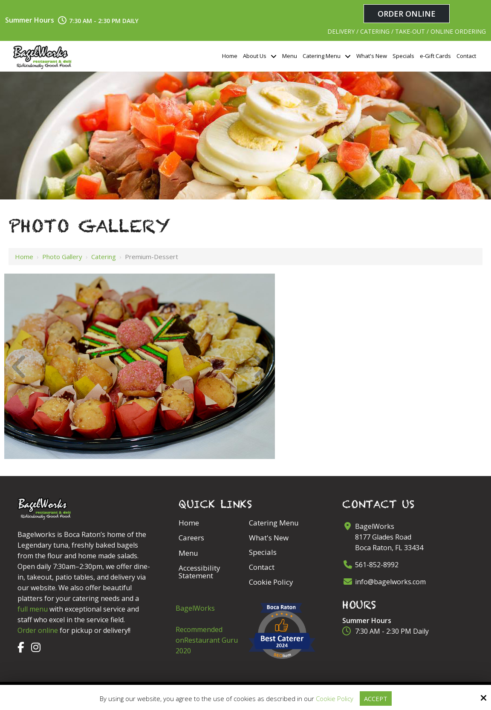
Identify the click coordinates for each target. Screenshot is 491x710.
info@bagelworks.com (390, 581)
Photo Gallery (62, 256)
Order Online (407, 14)
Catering (103, 256)
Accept (375, 698)
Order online (37, 630)
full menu (32, 609)
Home (24, 256)
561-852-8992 (377, 564)
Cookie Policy (334, 698)
